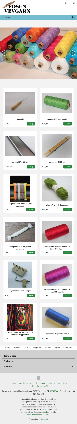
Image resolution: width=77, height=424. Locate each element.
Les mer (49, 412)
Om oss (26, 348)
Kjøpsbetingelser (26, 383)
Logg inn (57, 348)
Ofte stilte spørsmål (39, 386)
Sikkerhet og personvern (45, 383)
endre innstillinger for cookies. (38, 415)
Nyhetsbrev (62, 383)
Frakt (14, 383)
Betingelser (37, 348)
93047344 (54, 391)
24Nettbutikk (43, 419)
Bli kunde (17, 348)
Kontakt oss (67, 348)
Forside (8, 348)
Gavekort (47, 348)
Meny (6, 17)
